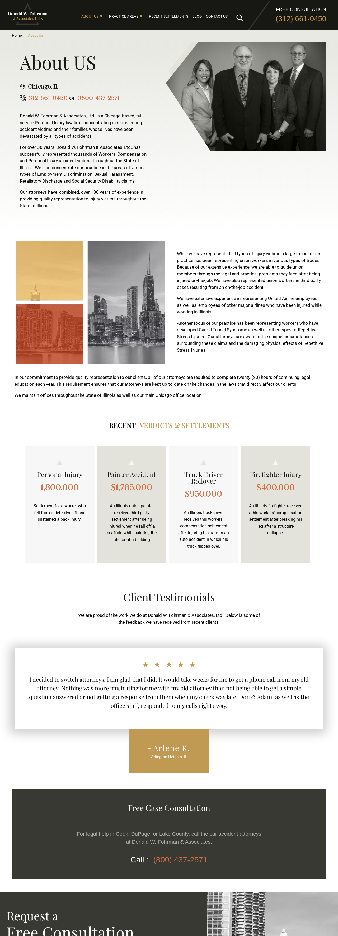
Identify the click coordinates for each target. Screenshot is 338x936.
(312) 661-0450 (301, 19)
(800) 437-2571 (180, 859)
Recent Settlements (168, 16)
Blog (197, 16)
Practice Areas (123, 16)
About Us (89, 16)
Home (17, 35)
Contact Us (217, 16)
